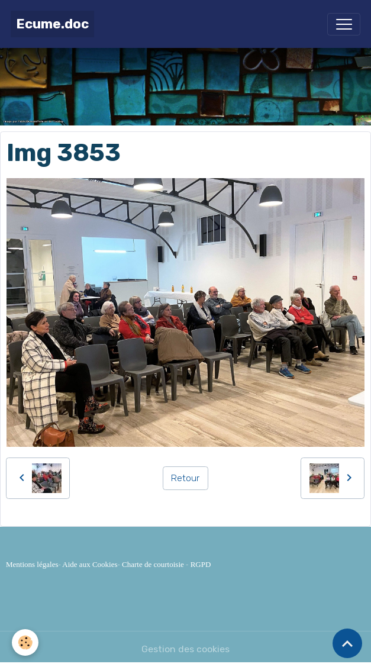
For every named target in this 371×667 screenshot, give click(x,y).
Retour (185, 478)
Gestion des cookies (185, 649)
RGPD (201, 564)
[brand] (52, 24)
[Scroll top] (347, 643)
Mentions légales (32, 564)
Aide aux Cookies (89, 564)
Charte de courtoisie (153, 564)
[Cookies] (25, 642)
